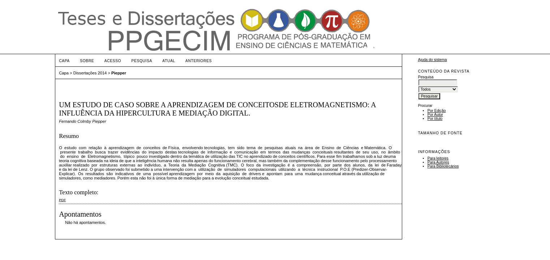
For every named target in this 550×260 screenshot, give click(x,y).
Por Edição (436, 111)
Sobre (87, 61)
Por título (435, 119)
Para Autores (438, 162)
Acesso (112, 61)
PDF (62, 200)
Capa (64, 61)
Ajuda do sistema (432, 60)
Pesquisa (142, 61)
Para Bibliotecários (443, 166)
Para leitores (437, 158)
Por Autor (435, 115)
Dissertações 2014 (90, 73)
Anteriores (198, 61)
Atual (168, 61)
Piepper (118, 73)
